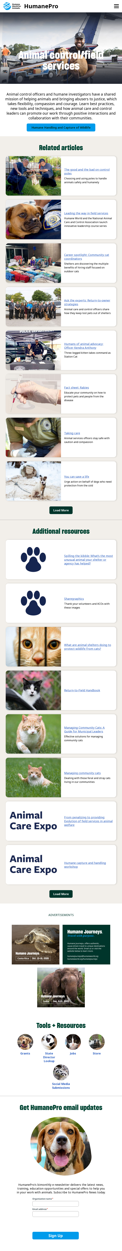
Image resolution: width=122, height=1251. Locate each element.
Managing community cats (82, 773)
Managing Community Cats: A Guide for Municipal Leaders (84, 729)
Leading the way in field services (86, 213)
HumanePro (41, 6)
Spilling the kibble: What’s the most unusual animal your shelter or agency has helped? (88, 559)
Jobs (73, 1053)
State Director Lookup (49, 1057)
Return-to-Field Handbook (82, 690)
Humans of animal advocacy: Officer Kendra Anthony (83, 346)
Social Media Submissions (61, 1086)
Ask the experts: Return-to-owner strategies (87, 302)
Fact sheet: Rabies (76, 387)
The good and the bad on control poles (87, 171)
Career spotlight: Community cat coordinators (86, 257)
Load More (61, 510)
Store (97, 1053)
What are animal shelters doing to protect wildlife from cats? (87, 647)
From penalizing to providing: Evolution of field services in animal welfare (88, 821)
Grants (25, 1053)
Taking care (72, 433)
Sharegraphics (74, 599)
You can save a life (76, 476)
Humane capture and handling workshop (85, 865)
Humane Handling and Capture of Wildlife (61, 127)
